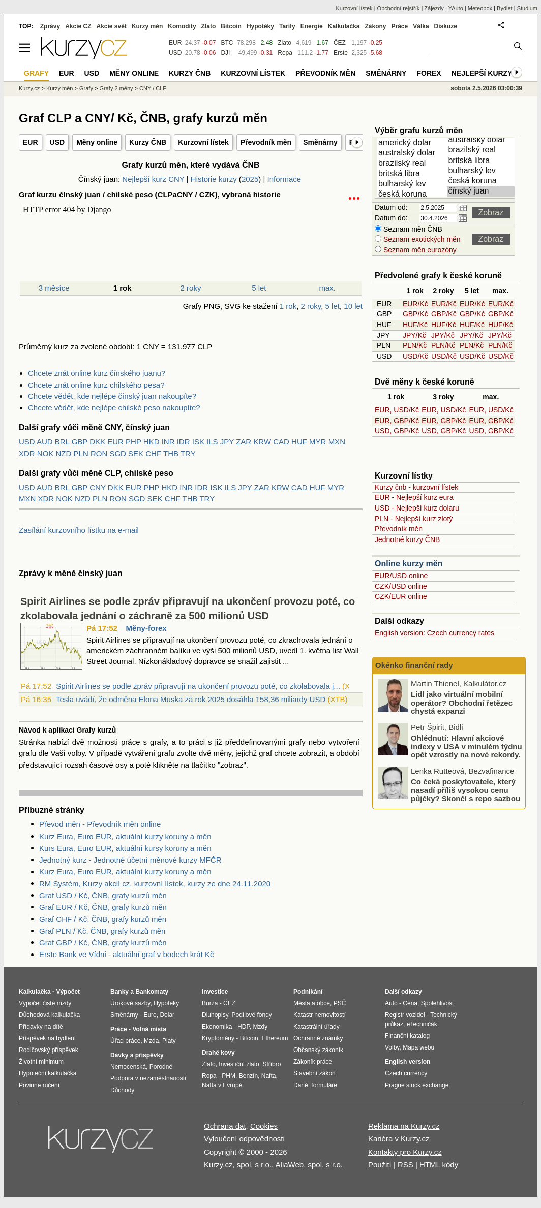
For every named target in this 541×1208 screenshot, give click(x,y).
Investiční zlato (239, 1064)
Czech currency (406, 1073)
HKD (151, 441)
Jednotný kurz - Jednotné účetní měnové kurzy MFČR (130, 859)
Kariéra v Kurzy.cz (399, 1138)
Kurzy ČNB (147, 142)
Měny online (96, 142)
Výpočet (68, 991)
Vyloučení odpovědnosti (244, 1138)
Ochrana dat (225, 1126)
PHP (133, 441)
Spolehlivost (437, 1003)
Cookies (264, 1126)
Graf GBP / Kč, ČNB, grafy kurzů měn (103, 942)
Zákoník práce (312, 1061)
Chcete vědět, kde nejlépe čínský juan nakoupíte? (112, 396)
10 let (353, 306)
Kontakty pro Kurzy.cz (405, 1152)
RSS (405, 1164)
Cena (410, 1003)
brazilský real (412, 163)
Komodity (182, 26)
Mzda (151, 1040)
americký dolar (412, 143)
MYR (317, 441)
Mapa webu (418, 1047)
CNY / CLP (153, 88)
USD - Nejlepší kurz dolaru (417, 508)
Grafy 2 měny (116, 88)
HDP (243, 1026)
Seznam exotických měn (421, 239)
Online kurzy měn (408, 563)
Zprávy (50, 26)
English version (407, 1061)
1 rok (288, 306)
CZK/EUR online (401, 596)
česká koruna (412, 194)
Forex (428, 73)
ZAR (243, 441)
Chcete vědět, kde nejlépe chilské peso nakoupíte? (114, 407)
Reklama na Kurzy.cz (404, 1126)
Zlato (284, 42)
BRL (62, 441)
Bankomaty (151, 991)
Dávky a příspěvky (137, 1055)
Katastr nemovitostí (319, 1015)
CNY (97, 487)
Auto (391, 1003)
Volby (392, 1047)
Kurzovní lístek (203, 142)
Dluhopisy (215, 1015)
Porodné (160, 1066)
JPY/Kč (414, 335)
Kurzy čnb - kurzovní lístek (416, 487)
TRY (188, 453)
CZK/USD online (401, 586)
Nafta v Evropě (222, 1085)
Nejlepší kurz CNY (153, 179)
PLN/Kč (415, 345)
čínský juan (482, 191)
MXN (336, 441)
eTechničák (422, 1024)
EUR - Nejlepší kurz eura (414, 497)
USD (57, 142)
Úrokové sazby (130, 1003)
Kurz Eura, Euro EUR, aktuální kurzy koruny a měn (125, 836)
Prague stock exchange (416, 1085)
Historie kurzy (214, 179)
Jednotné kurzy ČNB (407, 539)
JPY (227, 441)
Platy (169, 1040)
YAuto (455, 8)
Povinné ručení (39, 1085)
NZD (64, 453)
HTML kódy (438, 1164)
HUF (299, 441)
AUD (45, 441)
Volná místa (149, 1029)
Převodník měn (266, 142)
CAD (281, 441)
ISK (198, 441)
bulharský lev (412, 184)
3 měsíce (54, 287)
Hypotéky (260, 26)
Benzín (248, 1075)
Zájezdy (434, 8)
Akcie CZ (78, 26)
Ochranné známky (318, 1038)
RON (99, 453)
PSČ (340, 1003)
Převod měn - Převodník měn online (100, 824)
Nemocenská (128, 1066)
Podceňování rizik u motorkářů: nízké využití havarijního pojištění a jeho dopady (468, 702)
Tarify (287, 26)
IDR (183, 441)
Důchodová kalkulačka (49, 1015)
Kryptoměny (218, 1038)
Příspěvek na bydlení (47, 1038)
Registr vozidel (405, 1015)
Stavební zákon (314, 1073)
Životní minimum (41, 1061)
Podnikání (307, 991)
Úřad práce (125, 1040)
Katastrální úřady (316, 1026)
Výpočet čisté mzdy (45, 1003)
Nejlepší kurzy (482, 73)
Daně (300, 1085)
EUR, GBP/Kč (397, 421)
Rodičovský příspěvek (48, 1050)
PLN (81, 453)
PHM (228, 1075)
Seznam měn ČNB (411, 229)
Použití (380, 1164)
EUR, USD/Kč (397, 410)
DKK (97, 441)
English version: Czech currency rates (434, 633)
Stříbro (271, 1064)
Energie (311, 26)
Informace (284, 179)
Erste (341, 52)
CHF (153, 453)
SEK (135, 453)
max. (327, 287)
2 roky (191, 287)
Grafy (86, 88)
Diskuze (445, 26)
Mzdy (260, 1026)
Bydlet (505, 8)
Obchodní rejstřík (398, 8)
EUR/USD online (401, 575)
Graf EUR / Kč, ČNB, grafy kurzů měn (103, 907)
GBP (79, 441)
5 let (259, 287)
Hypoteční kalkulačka (47, 1073)
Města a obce (311, 1003)
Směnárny (320, 142)
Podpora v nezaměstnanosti (148, 1078)
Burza (210, 1003)
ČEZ (340, 42)
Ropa (285, 52)
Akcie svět (112, 26)
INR (168, 441)
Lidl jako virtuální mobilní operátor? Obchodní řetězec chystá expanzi (462, 746)
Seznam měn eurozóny (419, 250)
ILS (212, 441)
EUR (30, 142)
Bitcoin (231, 26)
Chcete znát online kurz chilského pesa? (96, 384)
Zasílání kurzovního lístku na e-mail (79, 530)
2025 (250, 179)
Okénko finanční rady (414, 665)
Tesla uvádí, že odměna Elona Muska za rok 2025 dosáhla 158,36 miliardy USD (190, 699)
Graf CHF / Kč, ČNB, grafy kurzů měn (102, 919)
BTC (227, 42)
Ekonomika (217, 1026)
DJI (225, 52)
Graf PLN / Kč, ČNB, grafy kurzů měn (102, 931)
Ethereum (274, 1038)
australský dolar (412, 153)
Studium (527, 8)
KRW (262, 441)
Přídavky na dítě (41, 1026)
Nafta (268, 1075)
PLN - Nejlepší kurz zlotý (414, 519)
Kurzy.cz (29, 88)
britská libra (412, 174)
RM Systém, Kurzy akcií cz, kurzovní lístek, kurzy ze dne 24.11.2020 (154, 883)
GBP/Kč (415, 314)
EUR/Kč (415, 304)
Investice (215, 991)
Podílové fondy (251, 1015)
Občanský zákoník (318, 1050)
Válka (421, 26)
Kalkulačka (344, 26)
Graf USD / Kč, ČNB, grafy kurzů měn (103, 895)
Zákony (375, 26)
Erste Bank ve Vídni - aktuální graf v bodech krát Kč (126, 954)
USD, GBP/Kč (397, 431)
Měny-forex (146, 628)
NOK (45, 453)
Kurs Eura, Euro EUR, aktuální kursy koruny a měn (125, 848)
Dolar (167, 1015)
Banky (119, 991)
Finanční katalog (407, 1035)
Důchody (122, 1090)
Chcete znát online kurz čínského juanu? (96, 373)
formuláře (324, 1085)
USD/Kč (415, 356)
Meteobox (480, 8)
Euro (149, 1015)
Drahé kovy (218, 1052)
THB (170, 453)
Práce (400, 26)
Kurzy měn (147, 26)
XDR (27, 453)
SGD (117, 453)
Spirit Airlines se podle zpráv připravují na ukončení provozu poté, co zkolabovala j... (198, 686)
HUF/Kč (415, 325)
